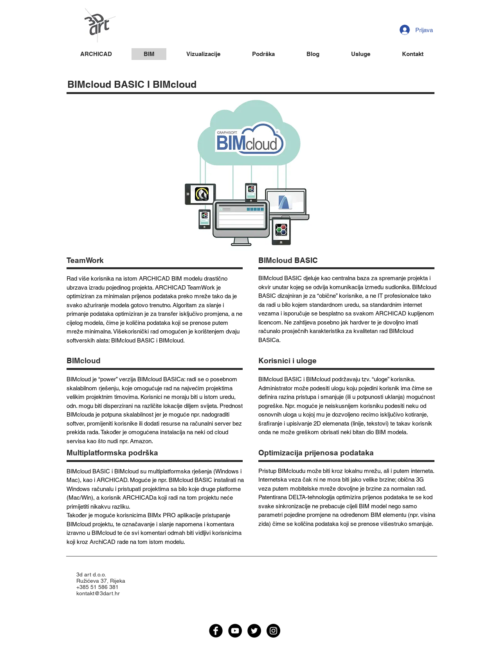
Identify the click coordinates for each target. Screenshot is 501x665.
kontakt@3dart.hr (98, 593)
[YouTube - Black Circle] (235, 631)
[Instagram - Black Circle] (273, 631)
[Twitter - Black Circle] (254, 631)
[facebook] (216, 631)
